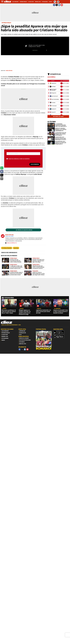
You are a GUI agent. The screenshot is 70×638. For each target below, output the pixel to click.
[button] (1, 168)
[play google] (61, 332)
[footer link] (35, 325)
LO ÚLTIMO (51, 122)
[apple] (61, 336)
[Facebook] (19, 349)
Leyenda (4, 308)
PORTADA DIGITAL (41, 329)
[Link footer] (6, 322)
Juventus (16, 248)
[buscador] (55, 2)
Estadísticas (55, 74)
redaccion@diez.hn (11, 243)
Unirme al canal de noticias (25, 229)
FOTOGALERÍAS (9, 298)
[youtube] (27, 349)
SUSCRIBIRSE (35, 164)
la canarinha (57, 308)
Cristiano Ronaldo (7, 248)
